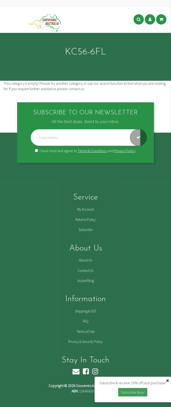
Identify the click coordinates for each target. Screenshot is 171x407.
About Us (85, 260)
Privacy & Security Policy (85, 341)
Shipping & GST (85, 311)
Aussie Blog (85, 280)
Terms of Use (86, 331)
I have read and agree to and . (85, 150)
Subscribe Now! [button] (133, 392)
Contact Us (85, 270)
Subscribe (85, 229)
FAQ (85, 321)
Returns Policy (86, 219)
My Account (85, 209)
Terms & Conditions (92, 150)
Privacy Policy (124, 150)
